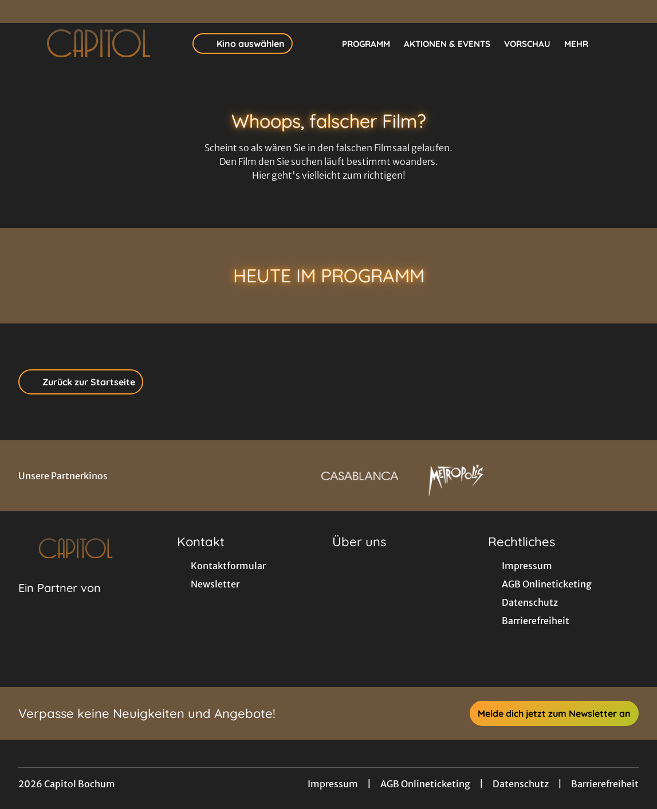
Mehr (583, 44)
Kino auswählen (242, 43)
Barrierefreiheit (605, 784)
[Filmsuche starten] (627, 43)
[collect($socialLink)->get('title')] (20, 11)
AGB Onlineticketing (425, 784)
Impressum (333, 784)
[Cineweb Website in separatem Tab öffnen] (59, 602)
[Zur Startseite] (98, 43)
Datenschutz (521, 784)
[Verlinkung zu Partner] (360, 476)
